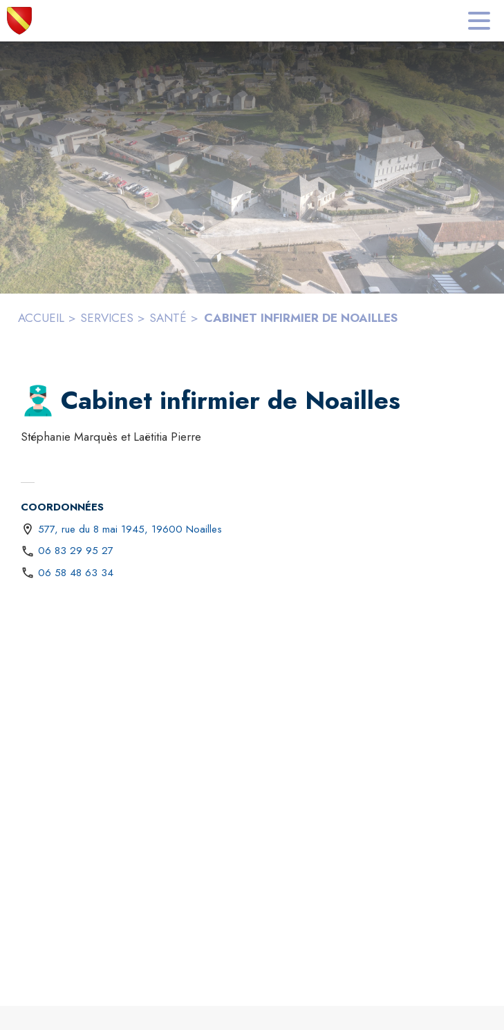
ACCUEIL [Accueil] (41, 317)
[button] (38, 400)
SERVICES (106, 317)
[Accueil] (19, 21)
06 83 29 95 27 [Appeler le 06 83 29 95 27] (75, 550)
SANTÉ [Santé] (168, 317)
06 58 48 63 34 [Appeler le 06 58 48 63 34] (75, 572)
